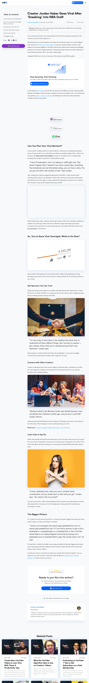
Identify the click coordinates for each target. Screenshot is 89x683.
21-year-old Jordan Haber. (46, 45)
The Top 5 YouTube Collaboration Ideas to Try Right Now (52, 427)
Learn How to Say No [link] (9, 33)
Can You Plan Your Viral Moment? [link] (12, 19)
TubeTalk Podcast (69, 22)
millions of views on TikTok (43, 95)
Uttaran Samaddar (33, 22)
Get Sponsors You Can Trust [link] (11, 27)
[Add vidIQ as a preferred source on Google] (56, 598)
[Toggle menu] (85, 2)
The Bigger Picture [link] (8, 36)
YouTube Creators (80, 22)
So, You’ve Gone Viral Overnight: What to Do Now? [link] (12, 23)
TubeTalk (41, 91)
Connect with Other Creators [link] (11, 30)
